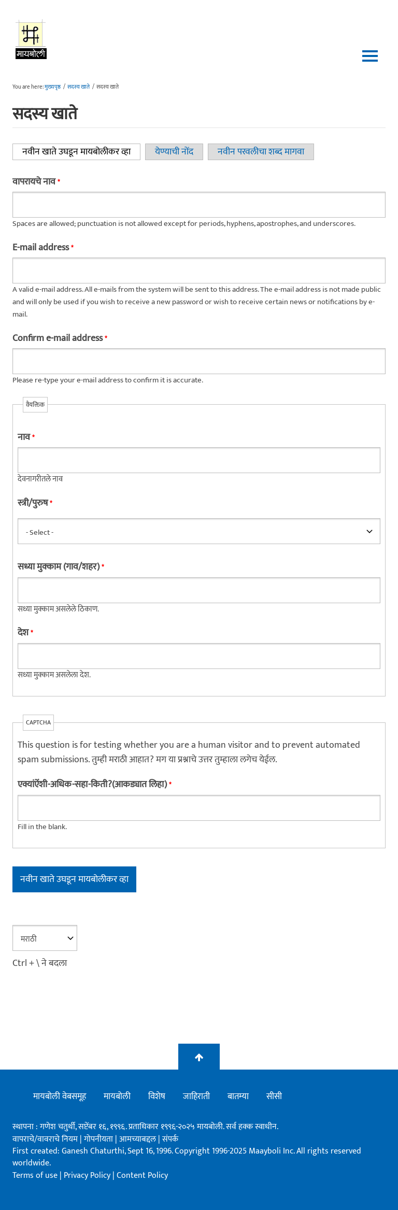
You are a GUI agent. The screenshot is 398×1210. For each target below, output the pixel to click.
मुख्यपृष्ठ (53, 87)
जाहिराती (196, 1096)
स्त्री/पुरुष (35, 503)
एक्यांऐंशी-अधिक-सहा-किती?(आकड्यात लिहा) (94, 784)
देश (25, 632)
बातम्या (238, 1096)
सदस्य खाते (78, 87)
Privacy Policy (88, 1176)
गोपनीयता (99, 1139)
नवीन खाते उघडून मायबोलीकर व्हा (81, 152)
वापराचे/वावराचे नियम (45, 1139)
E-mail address (42, 247)
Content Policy (142, 1176)
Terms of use (35, 1176)
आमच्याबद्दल (138, 1139)
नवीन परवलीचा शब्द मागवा (261, 152)
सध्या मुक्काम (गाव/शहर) (61, 567)
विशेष (156, 1096)
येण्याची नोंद (174, 152)
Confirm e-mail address (59, 338)
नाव (26, 437)
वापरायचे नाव (36, 182)
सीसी (274, 1096)
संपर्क (170, 1139)
